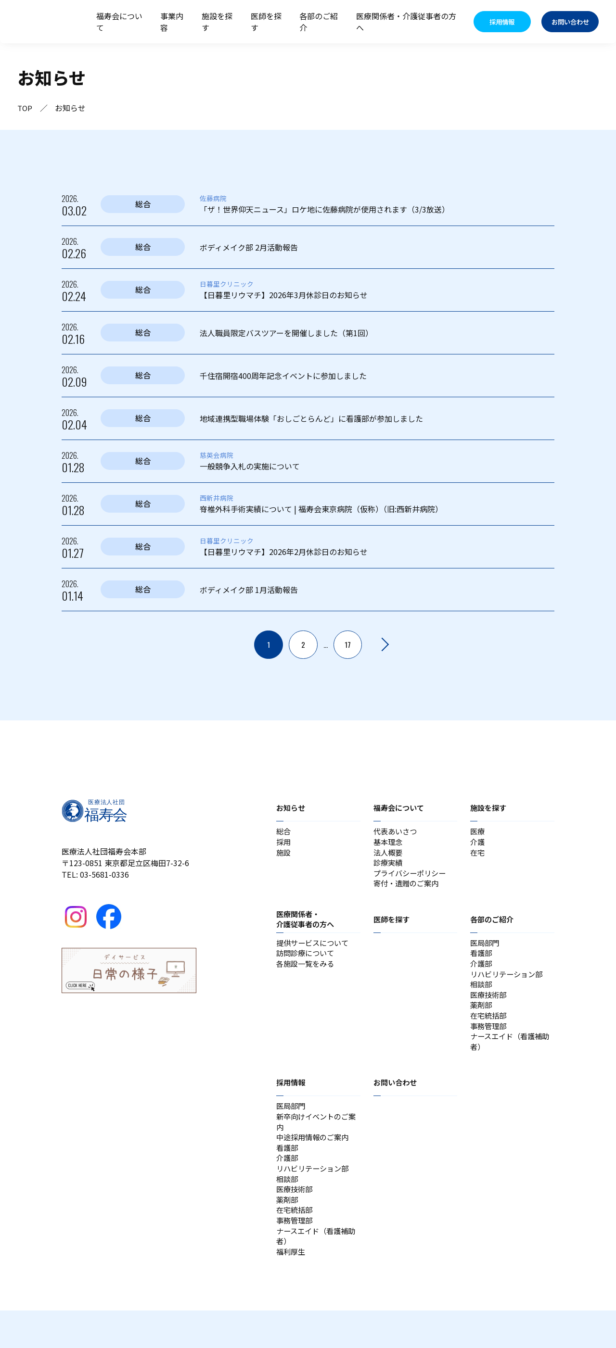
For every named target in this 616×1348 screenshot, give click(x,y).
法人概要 (388, 855)
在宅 (478, 855)
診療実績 (388, 867)
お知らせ (291, 808)
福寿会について (119, 21)
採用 (284, 844)
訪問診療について (307, 962)
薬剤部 (481, 1020)
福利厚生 (291, 1288)
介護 (478, 844)
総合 (284, 832)
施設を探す (217, 21)
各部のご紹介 (318, 21)
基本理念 (388, 844)
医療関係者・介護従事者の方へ (406, 21)
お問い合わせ (396, 1102)
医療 (478, 832)
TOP (25, 107)
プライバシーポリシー (411, 878)
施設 (284, 855)
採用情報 (291, 1102)
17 (348, 645)
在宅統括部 (489, 1031)
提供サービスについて (314, 951)
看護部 (481, 962)
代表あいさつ (396, 832)
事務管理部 (489, 1043)
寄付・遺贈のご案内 (408, 890)
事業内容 (171, 21)
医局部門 (485, 951)
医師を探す (266, 21)
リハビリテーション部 (508, 985)
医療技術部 (489, 1008)
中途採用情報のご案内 (314, 1161)
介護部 (481, 974)
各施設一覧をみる (307, 974)
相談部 (481, 997)
